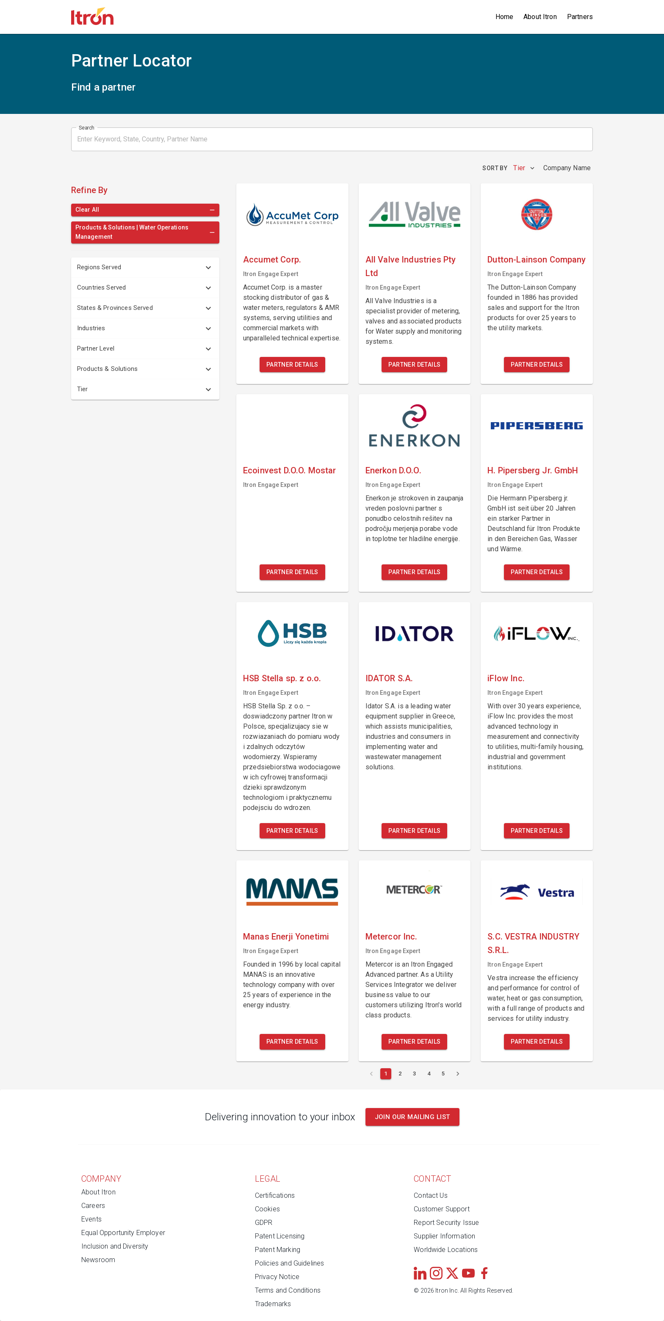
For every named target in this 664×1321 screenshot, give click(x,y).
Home (504, 17)
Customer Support (441, 1209)
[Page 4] (428, 1073)
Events (91, 1219)
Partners (580, 17)
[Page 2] (400, 1073)
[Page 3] (414, 1073)
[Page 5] (443, 1073)
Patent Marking (277, 1250)
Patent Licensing (279, 1236)
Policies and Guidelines (289, 1263)
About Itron (540, 17)
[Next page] (457, 1073)
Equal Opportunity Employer (123, 1233)
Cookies (267, 1209)
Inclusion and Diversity (114, 1246)
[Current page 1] (385, 1073)
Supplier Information (444, 1236)
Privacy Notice (277, 1277)
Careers (93, 1206)
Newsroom (98, 1260)
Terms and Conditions (288, 1290)
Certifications (275, 1195)
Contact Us (431, 1195)
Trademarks (273, 1304)
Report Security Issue (446, 1223)
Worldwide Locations (446, 1250)
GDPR (264, 1223)
